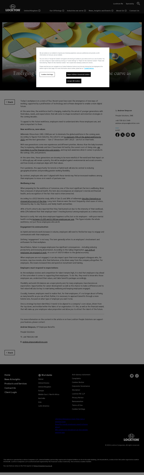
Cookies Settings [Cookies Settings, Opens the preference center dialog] (47, 74)
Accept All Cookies (74, 81)
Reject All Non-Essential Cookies (78, 74)
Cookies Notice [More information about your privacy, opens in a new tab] (89, 68)
